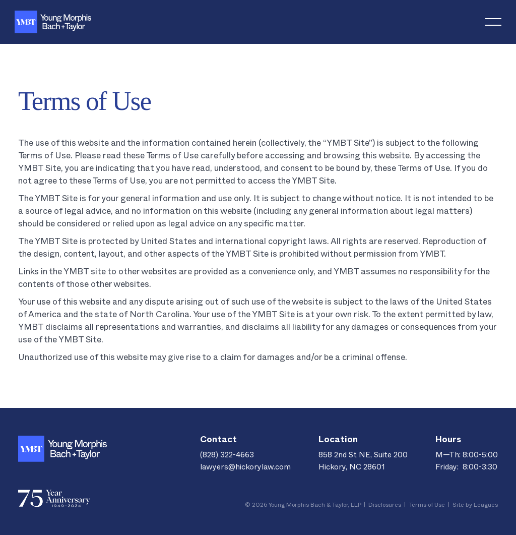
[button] (493, 22)
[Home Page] (53, 22)
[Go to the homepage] (62, 449)
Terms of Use (427, 505)
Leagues (486, 505)
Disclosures (384, 505)
